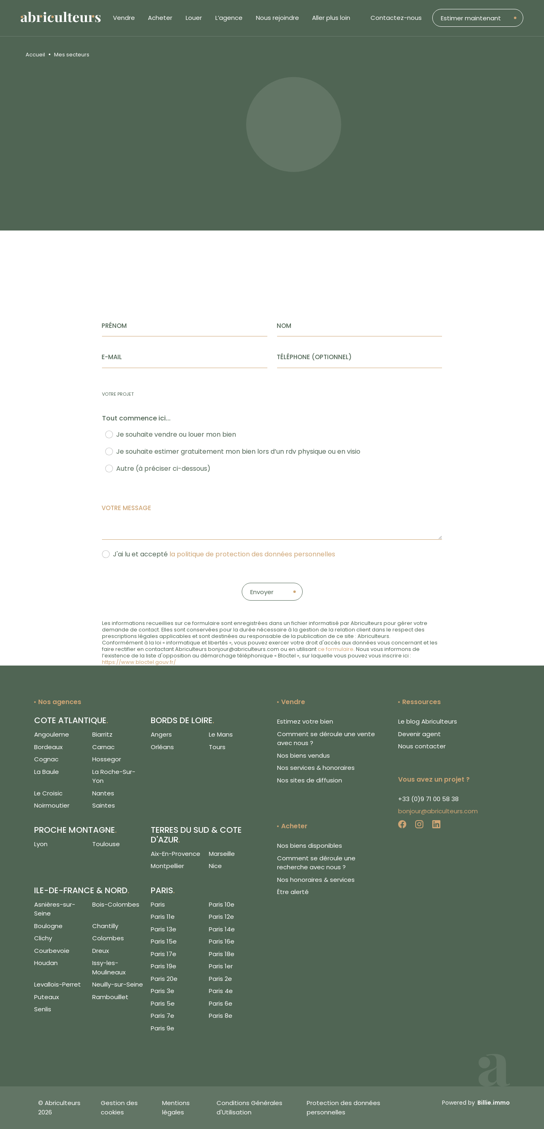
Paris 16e (221, 941)
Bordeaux (48, 747)
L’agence (229, 17)
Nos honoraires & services (316, 879)
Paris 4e (221, 991)
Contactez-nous (396, 17)
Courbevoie (51, 950)
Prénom (114, 325)
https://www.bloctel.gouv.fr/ (139, 662)
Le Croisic (48, 793)
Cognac (46, 759)
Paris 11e (163, 916)
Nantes (103, 793)
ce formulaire (335, 649)
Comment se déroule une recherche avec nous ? (316, 863)
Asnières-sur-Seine (54, 909)
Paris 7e (162, 1015)
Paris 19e (163, 966)
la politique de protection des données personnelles (252, 554)
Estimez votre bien (305, 721)
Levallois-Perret (57, 984)
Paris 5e (163, 1003)
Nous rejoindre (277, 17)
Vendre (124, 17)
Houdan (46, 963)
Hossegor (106, 759)
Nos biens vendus (303, 755)
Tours (217, 747)
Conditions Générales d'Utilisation (249, 1107)
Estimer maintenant (471, 18)
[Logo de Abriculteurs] (65, 18)
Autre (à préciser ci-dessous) (163, 468)
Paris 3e (162, 991)
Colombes (108, 938)
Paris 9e (162, 1028)
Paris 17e (163, 954)
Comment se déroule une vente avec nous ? (326, 739)
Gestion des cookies (119, 1107)
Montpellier (167, 866)
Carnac (103, 747)
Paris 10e (221, 904)
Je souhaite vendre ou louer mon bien (176, 434)
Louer (194, 17)
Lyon (41, 844)
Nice (215, 866)
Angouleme (51, 734)
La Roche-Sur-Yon (113, 776)
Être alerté (293, 892)
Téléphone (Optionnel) (314, 357)
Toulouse (106, 844)
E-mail (112, 357)
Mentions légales (176, 1107)
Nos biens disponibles (309, 845)
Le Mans (221, 734)
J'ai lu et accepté (224, 554)
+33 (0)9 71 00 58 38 (428, 799)
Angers (161, 734)
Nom (284, 325)
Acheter (160, 17)
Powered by (476, 1103)
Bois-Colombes (115, 904)
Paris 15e (164, 941)
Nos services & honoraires (316, 767)
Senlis (42, 1009)
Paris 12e (221, 916)
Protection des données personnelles (343, 1107)
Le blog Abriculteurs (427, 721)
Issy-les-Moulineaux (109, 967)
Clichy (43, 938)
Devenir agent (419, 734)
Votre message (126, 508)
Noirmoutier (51, 805)
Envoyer (261, 592)
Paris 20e (164, 978)
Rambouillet (110, 997)
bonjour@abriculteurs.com (438, 811)
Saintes (103, 805)
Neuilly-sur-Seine (117, 984)
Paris (158, 904)
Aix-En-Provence (175, 853)
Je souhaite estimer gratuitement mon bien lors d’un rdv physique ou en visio (238, 451)
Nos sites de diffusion (309, 780)
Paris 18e (221, 954)
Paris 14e (222, 929)
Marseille (222, 853)
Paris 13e (163, 929)
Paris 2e (220, 978)
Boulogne (48, 926)
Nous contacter (422, 746)
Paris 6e (220, 1003)
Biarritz (102, 734)
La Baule (46, 771)
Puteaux (46, 997)
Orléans (162, 747)
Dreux (100, 950)
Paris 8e (220, 1015)
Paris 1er (221, 966)
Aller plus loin (331, 17)
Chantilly (105, 926)
